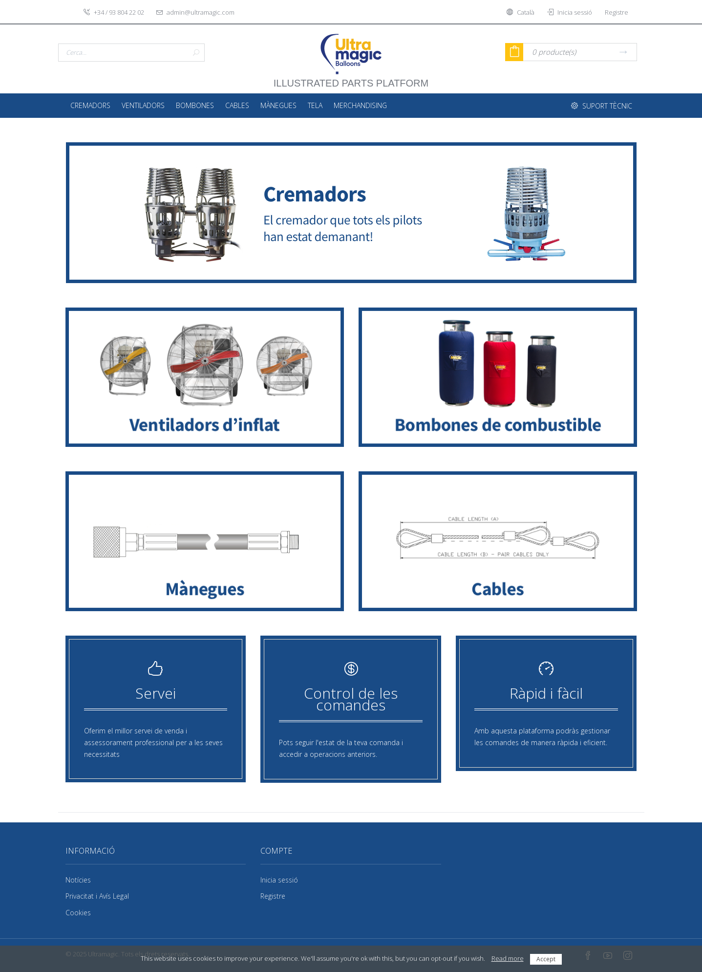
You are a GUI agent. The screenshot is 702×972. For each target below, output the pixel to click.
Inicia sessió (279, 879)
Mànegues (278, 105)
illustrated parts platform (351, 78)
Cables (237, 105)
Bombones (195, 105)
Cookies (78, 912)
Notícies (78, 879)
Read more (507, 958)
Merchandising (360, 105)
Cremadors (90, 105)
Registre (272, 896)
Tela (315, 105)
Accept (545, 959)
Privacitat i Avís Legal (97, 896)
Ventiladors (143, 105)
